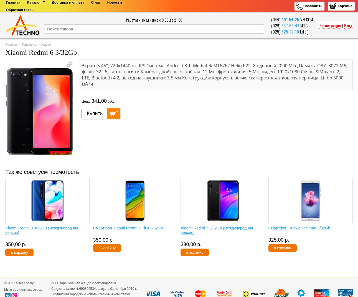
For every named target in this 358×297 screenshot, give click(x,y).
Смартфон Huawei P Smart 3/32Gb (299, 228)
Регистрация (330, 25)
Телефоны (29, 44)
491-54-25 (290, 19)
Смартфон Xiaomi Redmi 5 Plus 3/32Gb (128, 228)
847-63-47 (290, 25)
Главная (11, 44)
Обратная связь (20, 9)
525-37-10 (290, 32)
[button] (69, 64)
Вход (348, 25)
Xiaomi (46, 44)
